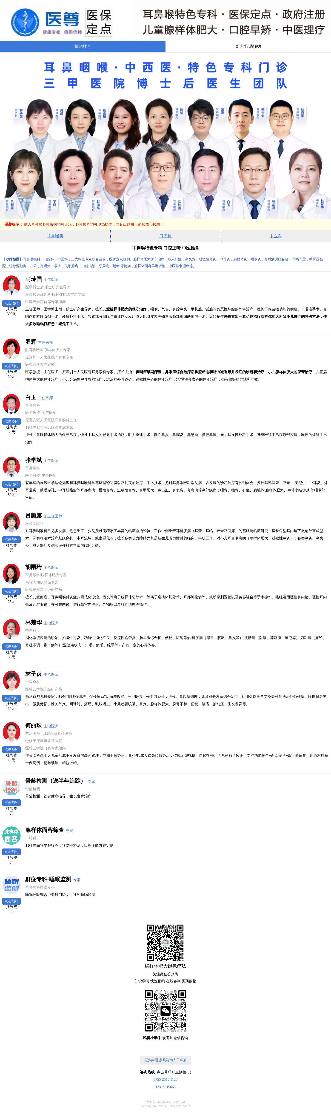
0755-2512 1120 (166, 1079)
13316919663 (165, 1087)
